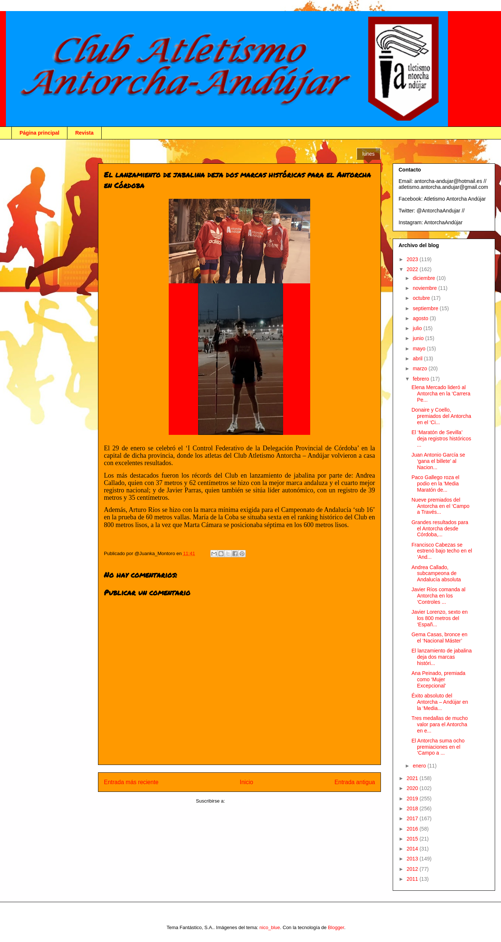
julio (418, 328)
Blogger (336, 927)
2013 (413, 859)
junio (419, 338)
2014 (413, 849)
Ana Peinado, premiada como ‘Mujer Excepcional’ (438, 679)
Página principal (39, 133)
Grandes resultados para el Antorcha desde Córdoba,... (439, 528)
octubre (422, 298)
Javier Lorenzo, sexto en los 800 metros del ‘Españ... (439, 618)
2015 (413, 839)
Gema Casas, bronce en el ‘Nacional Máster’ (439, 637)
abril (418, 358)
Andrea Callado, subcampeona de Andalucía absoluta (436, 573)
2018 (413, 808)
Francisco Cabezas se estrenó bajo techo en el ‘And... (441, 551)
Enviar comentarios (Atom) (254, 801)
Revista (84, 133)
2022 (413, 269)
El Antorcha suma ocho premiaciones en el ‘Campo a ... (438, 747)
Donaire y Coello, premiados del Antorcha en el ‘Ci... (441, 416)
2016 (413, 829)
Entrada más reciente (131, 782)
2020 (413, 788)
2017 (413, 818)
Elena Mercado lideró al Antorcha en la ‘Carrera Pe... (440, 393)
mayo (420, 348)
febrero (421, 379)
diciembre (425, 278)
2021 (413, 778)
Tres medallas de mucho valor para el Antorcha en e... (439, 724)
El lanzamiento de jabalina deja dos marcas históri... (441, 657)
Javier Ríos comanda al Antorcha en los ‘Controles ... (438, 595)
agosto (421, 318)
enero (420, 766)
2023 (413, 259)
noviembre (425, 288)
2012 (413, 869)
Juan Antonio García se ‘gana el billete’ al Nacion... (438, 461)
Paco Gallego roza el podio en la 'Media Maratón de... (435, 483)
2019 (413, 798)
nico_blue (269, 927)
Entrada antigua (354, 782)
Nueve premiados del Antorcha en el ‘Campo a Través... (440, 506)
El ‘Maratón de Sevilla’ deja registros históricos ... (441, 438)
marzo (420, 368)
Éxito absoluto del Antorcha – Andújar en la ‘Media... (439, 702)
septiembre (426, 308)
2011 (413, 879)
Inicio (246, 782)
